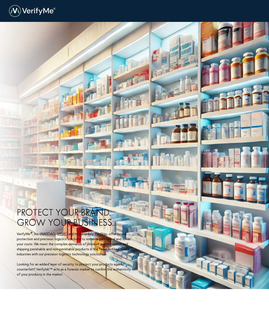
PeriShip (101, 234)
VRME (61, 234)
